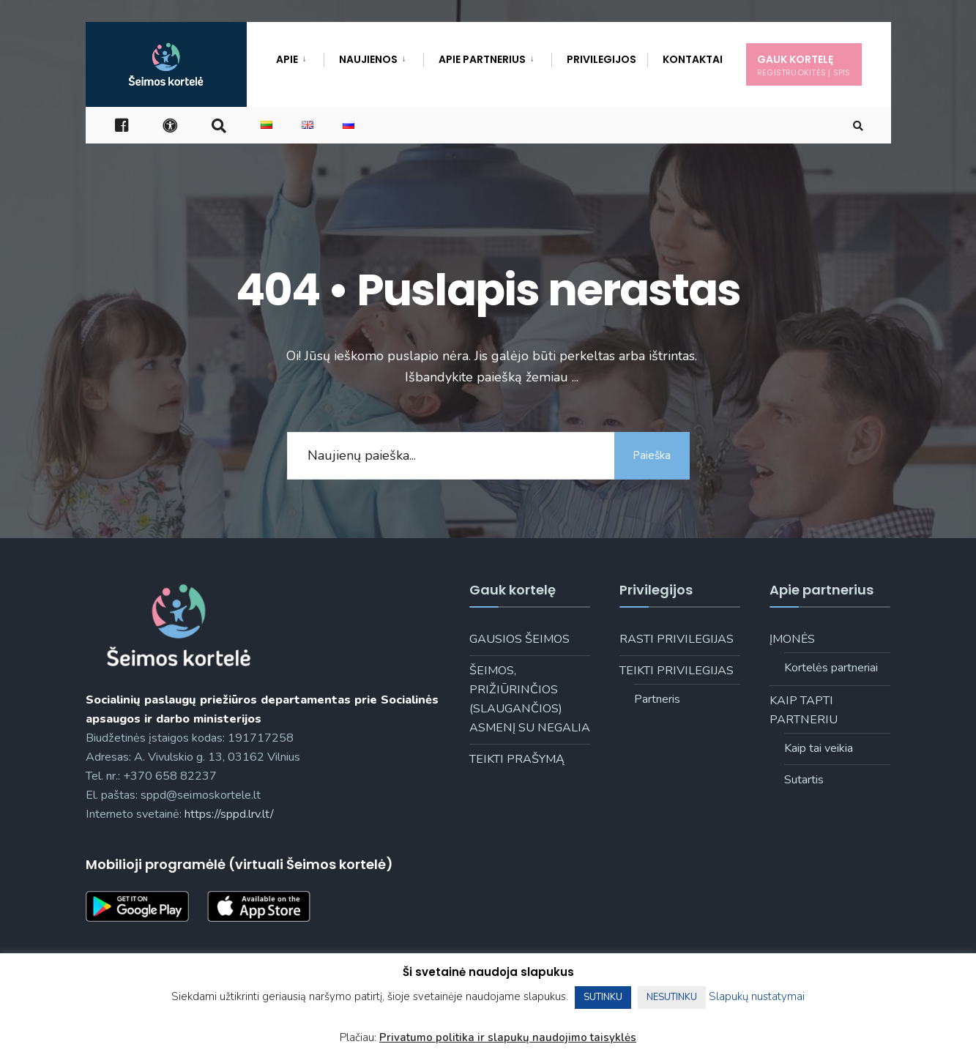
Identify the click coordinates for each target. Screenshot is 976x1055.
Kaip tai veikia (818, 748)
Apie (287, 59)
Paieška (649, 455)
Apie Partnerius (482, 59)
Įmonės (792, 639)
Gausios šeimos (519, 639)
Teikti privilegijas (676, 671)
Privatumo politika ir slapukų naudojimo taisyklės (507, 1037)
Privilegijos (601, 59)
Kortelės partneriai (831, 668)
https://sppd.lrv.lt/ (229, 814)
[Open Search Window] (856, 128)
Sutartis (804, 780)
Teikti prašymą (517, 759)
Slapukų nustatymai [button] (757, 996)
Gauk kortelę (804, 65)
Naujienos (368, 59)
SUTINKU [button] (603, 997)
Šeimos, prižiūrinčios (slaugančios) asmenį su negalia (529, 699)
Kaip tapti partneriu (804, 710)
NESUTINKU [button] (672, 997)
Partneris (657, 699)
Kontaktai (693, 59)
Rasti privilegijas (676, 639)
